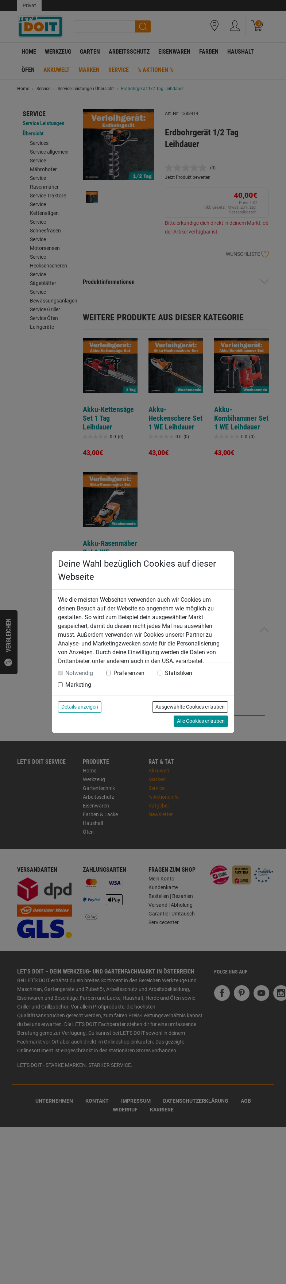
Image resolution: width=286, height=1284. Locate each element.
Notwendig (79, 673)
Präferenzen (128, 673)
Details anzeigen (79, 707)
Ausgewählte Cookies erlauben (190, 707)
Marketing (78, 684)
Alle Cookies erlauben (201, 721)
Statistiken (178, 673)
